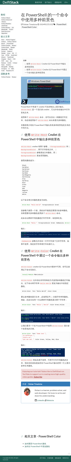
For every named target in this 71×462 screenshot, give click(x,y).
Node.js (3, 63)
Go (11, 61)
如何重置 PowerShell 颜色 (35, 443)
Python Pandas (5, 45)
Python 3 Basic (5, 18)
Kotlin (9, 63)
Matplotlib (4, 29)
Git (13, 27)
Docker (3, 51)
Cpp (2, 55)
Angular (3, 59)
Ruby (2, 65)
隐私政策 (58, 458)
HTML (7, 55)
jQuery (3, 57)
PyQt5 (11, 29)
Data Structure (5, 31)
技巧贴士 (48, 2)
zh (66, 2)
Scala (2, 70)
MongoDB (4, 66)
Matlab (3, 53)
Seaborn (9, 51)
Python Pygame (10, 39)
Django (13, 47)
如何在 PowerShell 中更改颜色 (37, 446)
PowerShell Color (29, 27)
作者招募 (50, 458)
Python (3, 41)
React (9, 59)
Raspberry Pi (9, 70)
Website (49, 400)
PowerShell (10, 43)
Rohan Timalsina (30, 24)
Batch (3, 43)
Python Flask (5, 47)
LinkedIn (39, 400)
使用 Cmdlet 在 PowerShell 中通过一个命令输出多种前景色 (45, 255)
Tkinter (3, 21)
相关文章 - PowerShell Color (42, 436)
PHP (2, 61)
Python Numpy (5, 27)
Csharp (15, 63)
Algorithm (4, 33)
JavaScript (4, 25)
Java (7, 61)
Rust (2, 39)
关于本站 (43, 458)
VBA (12, 68)
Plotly (10, 49)
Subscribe (38, 377)
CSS (14, 59)
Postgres (4, 68)
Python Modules (6, 23)
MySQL (11, 66)
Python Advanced (6, 20)
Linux (8, 53)
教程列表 (38, 2)
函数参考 (58, 2)
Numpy (14, 45)
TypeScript (10, 57)
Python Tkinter (11, 41)
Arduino (8, 65)
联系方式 (66, 458)
